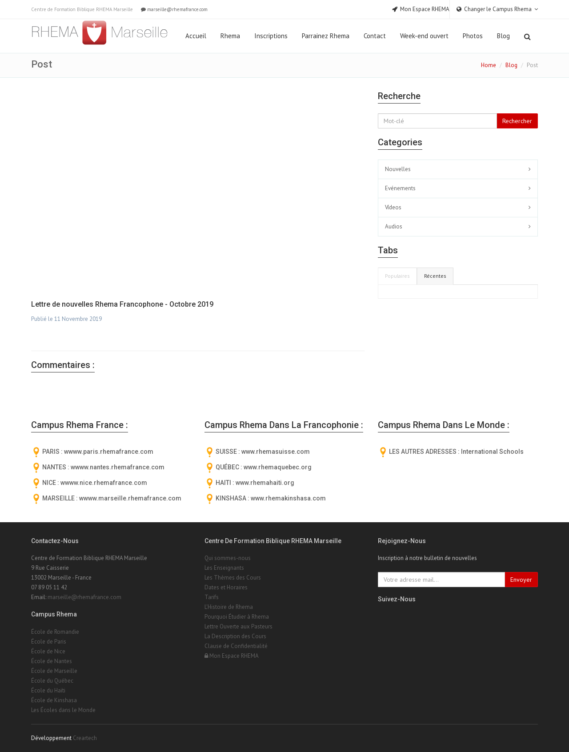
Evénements (400, 188)
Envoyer (521, 580)
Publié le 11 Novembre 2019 (66, 319)
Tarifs (211, 597)
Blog (503, 36)
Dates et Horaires (226, 587)
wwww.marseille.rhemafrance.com (130, 498)
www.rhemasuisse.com (275, 451)
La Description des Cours (235, 636)
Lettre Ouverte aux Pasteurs (238, 626)
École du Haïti (48, 690)
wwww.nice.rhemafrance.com (103, 482)
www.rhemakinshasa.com (288, 498)
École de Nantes (51, 661)
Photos (473, 36)
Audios (393, 226)
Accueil (195, 36)
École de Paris (48, 641)
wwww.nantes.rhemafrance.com (117, 467)
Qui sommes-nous (227, 558)
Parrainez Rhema (325, 36)
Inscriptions (271, 36)
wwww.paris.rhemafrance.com (108, 451)
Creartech (85, 738)
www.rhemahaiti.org (265, 482)
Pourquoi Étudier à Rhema (236, 616)
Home (488, 65)
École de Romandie (55, 632)
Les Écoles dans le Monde (63, 710)
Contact (375, 36)
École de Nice (48, 651)
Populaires (397, 275)
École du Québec (52, 680)
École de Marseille (54, 671)
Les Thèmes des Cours (232, 577)
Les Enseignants (224, 568)
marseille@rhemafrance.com (174, 9)
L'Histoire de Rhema (228, 607)
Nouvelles (398, 169)
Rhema (230, 36)
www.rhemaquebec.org (278, 467)
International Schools (492, 451)
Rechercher (517, 121)
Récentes (435, 275)
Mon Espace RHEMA (231, 656)
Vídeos (393, 207)
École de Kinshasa (54, 700)
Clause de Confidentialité (236, 646)
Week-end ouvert (424, 36)
